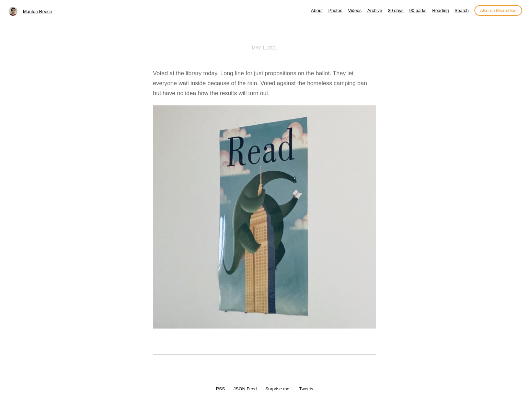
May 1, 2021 (264, 47)
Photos (335, 10)
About (317, 10)
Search (462, 10)
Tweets (306, 388)
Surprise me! (278, 388)
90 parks (417, 10)
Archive (374, 10)
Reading (440, 10)
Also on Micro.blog (498, 10)
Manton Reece (37, 11)
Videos (355, 10)
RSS (220, 388)
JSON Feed (245, 388)
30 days (396, 10)
